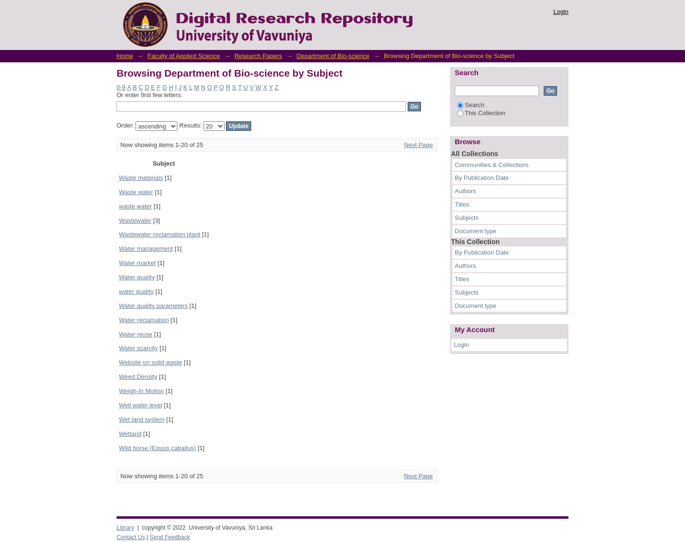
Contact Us (131, 537)
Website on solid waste (150, 362)
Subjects (467, 217)
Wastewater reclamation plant (159, 234)
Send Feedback (170, 537)
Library (125, 527)
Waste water (136, 192)
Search (470, 104)
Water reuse (135, 334)
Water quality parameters (153, 305)
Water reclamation (144, 320)
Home (125, 55)
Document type (475, 231)
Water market (137, 262)
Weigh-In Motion (141, 390)
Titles (462, 204)
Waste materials (141, 177)
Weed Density (138, 376)
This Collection (481, 113)
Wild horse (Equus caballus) (157, 448)
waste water (135, 206)
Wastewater (135, 220)
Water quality (137, 277)
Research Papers (258, 55)
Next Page (418, 144)
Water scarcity (138, 348)
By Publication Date (482, 177)
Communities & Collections (491, 164)
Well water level (140, 405)
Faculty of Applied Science (183, 55)
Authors (465, 191)
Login (560, 11)
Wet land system (142, 419)
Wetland (130, 433)
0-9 (121, 87)
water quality (136, 291)
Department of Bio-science (332, 55)
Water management (146, 248)
